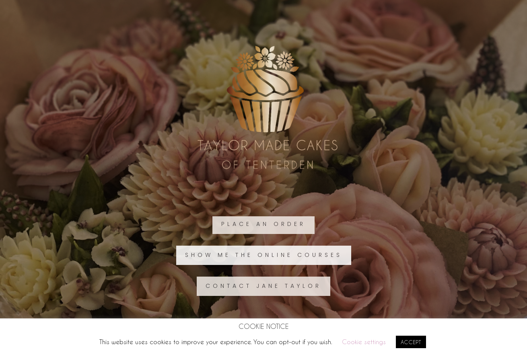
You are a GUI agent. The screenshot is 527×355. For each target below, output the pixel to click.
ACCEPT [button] (411, 342)
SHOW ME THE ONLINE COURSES (263, 255)
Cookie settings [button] (364, 341)
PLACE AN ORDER (263, 224)
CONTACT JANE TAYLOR (263, 286)
